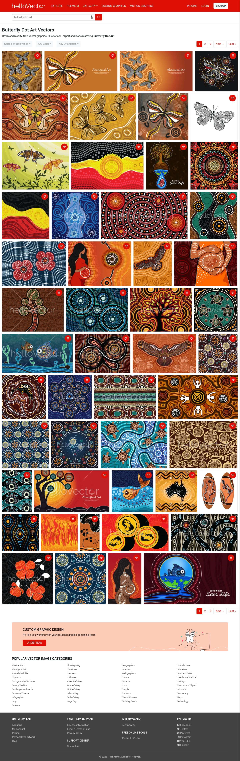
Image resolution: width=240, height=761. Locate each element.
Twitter (182, 729)
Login (205, 5)
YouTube (183, 741)
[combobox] (17, 44)
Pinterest (183, 733)
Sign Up (221, 5)
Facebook (184, 725)
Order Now (34, 642)
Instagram (184, 737)
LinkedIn (183, 745)
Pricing (192, 5)
